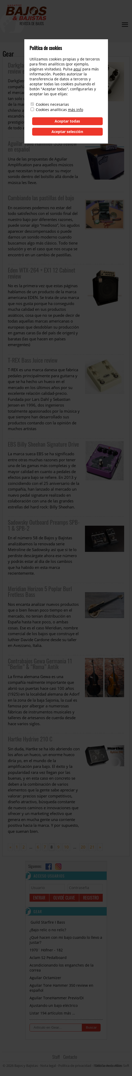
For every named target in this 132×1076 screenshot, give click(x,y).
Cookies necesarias (52, 104)
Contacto (70, 1056)
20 (83, 847)
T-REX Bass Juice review (33, 360)
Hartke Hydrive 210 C (30, 739)
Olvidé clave (64, 898)
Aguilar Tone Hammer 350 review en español (42, 146)
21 (92, 847)
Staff (56, 1056)
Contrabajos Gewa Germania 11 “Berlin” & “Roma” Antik (40, 664)
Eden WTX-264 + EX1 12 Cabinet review (41, 273)
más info (75, 109)
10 (66, 847)
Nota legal (48, 1065)
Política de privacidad (74, 1065)
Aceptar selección (67, 131)
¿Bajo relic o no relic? (48, 929)
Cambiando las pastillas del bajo (41, 197)
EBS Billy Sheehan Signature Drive (43, 444)
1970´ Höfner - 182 (46, 949)
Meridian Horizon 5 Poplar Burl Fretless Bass (40, 591)
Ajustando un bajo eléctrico (54, 1005)
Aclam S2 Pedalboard (48, 957)
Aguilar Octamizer (45, 977)
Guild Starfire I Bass (47, 922)
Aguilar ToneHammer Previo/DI (57, 997)
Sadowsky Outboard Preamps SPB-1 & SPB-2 (44, 525)
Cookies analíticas (51, 109)
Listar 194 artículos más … (52, 1013)
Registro (91, 898)
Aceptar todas (67, 121)
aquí (77, 68)
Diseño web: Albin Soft (112, 1065)
